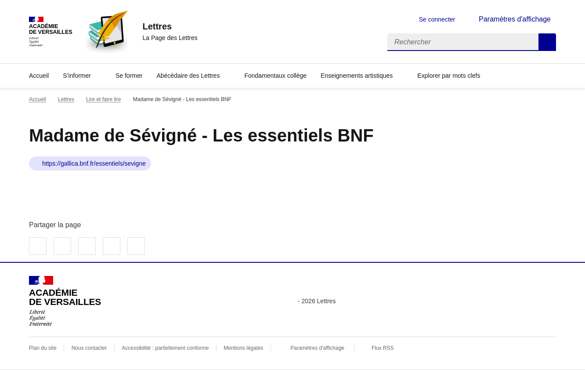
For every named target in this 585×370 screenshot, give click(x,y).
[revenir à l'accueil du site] (169, 26)
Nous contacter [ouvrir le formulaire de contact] (89, 348)
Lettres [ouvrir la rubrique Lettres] (66, 99)
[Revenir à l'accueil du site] (65, 301)
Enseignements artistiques (357, 75)
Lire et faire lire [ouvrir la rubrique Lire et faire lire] (103, 99)
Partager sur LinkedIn (87, 246)
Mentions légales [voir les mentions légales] (243, 348)
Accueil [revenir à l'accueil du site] (37, 99)
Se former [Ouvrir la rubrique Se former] (129, 75)
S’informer (77, 75)
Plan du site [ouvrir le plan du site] (43, 348)
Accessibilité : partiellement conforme (165, 348)
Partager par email (111, 246)
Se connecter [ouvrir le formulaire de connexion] (437, 19)
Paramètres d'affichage (317, 348)
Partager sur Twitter (62, 246)
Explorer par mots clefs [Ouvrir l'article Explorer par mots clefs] (448, 75)
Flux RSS (383, 348)
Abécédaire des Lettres (188, 75)
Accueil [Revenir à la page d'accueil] (39, 75)
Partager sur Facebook (38, 246)
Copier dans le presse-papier (136, 246)
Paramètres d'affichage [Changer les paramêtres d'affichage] (515, 19)
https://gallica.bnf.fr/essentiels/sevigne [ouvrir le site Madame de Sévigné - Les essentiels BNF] (94, 163)
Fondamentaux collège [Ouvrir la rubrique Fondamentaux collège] (275, 75)
